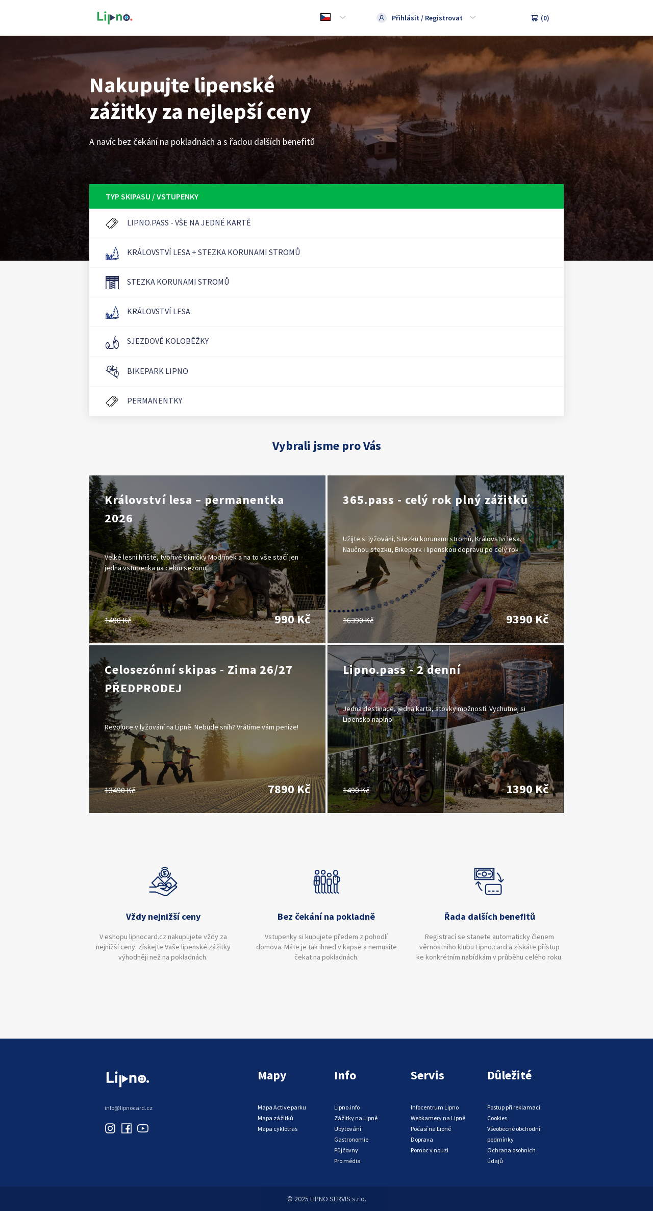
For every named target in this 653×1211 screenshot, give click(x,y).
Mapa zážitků (275, 1118)
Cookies (497, 1118)
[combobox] (332, 18)
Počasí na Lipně (431, 1128)
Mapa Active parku (282, 1107)
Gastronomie (351, 1139)
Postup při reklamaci (513, 1107)
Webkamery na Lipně (438, 1118)
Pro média (347, 1161)
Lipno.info (347, 1107)
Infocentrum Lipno (435, 1107)
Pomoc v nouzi (429, 1150)
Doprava (422, 1139)
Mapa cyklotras (277, 1128)
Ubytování (347, 1128)
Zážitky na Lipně (356, 1118)
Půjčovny (346, 1150)
